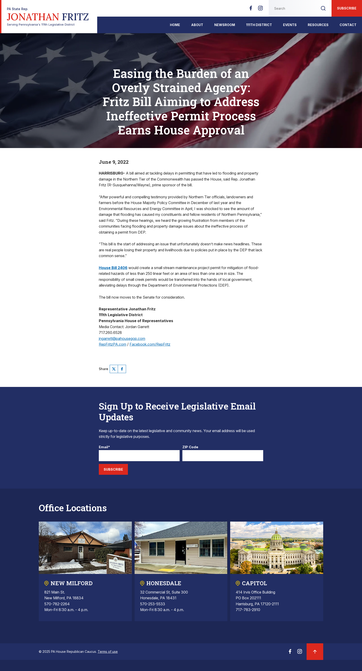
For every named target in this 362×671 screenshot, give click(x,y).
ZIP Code (190, 447)
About (197, 25)
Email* (104, 447)
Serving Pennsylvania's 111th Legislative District (48, 16)
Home (175, 25)
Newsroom (224, 25)
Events (290, 25)
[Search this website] (292, 8)
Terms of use (108, 651)
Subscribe (346, 8)
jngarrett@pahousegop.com (122, 338)
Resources (318, 25)
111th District (259, 25)
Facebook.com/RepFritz (150, 344)
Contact (348, 25)
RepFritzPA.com (112, 344)
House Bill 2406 (113, 267)
